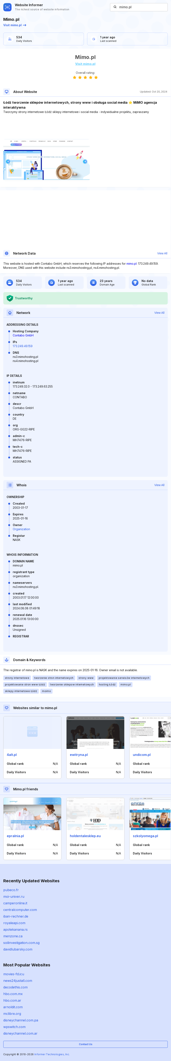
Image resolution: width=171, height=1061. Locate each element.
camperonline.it (15, 903)
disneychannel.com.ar (20, 1033)
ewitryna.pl (79, 755)
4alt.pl (12, 755)
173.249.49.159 (23, 346)
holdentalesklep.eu (85, 836)
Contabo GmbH (23, 335)
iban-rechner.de (15, 916)
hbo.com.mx (13, 994)
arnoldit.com (13, 1007)
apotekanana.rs (15, 929)
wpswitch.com (14, 1027)
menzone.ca (12, 936)
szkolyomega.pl (145, 836)
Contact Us (85, 1044)
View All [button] (162, 253)
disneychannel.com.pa (20, 1020)
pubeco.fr (11, 890)
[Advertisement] (85, 126)
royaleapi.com (14, 923)
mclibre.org (12, 1014)
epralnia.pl (15, 836)
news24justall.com (17, 981)
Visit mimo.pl (14, 25)
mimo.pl (131, 263)
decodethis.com (15, 987)
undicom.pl (142, 755)
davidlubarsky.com (17, 949)
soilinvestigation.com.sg (21, 943)
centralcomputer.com (20, 910)
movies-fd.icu (13, 974)
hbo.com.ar (12, 1000)
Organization (21, 529)
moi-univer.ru (13, 896)
